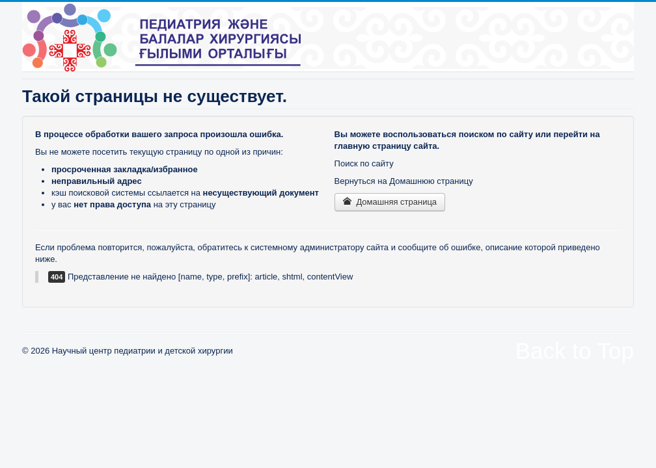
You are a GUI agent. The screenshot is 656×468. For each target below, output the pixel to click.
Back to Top (574, 350)
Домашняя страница (390, 202)
